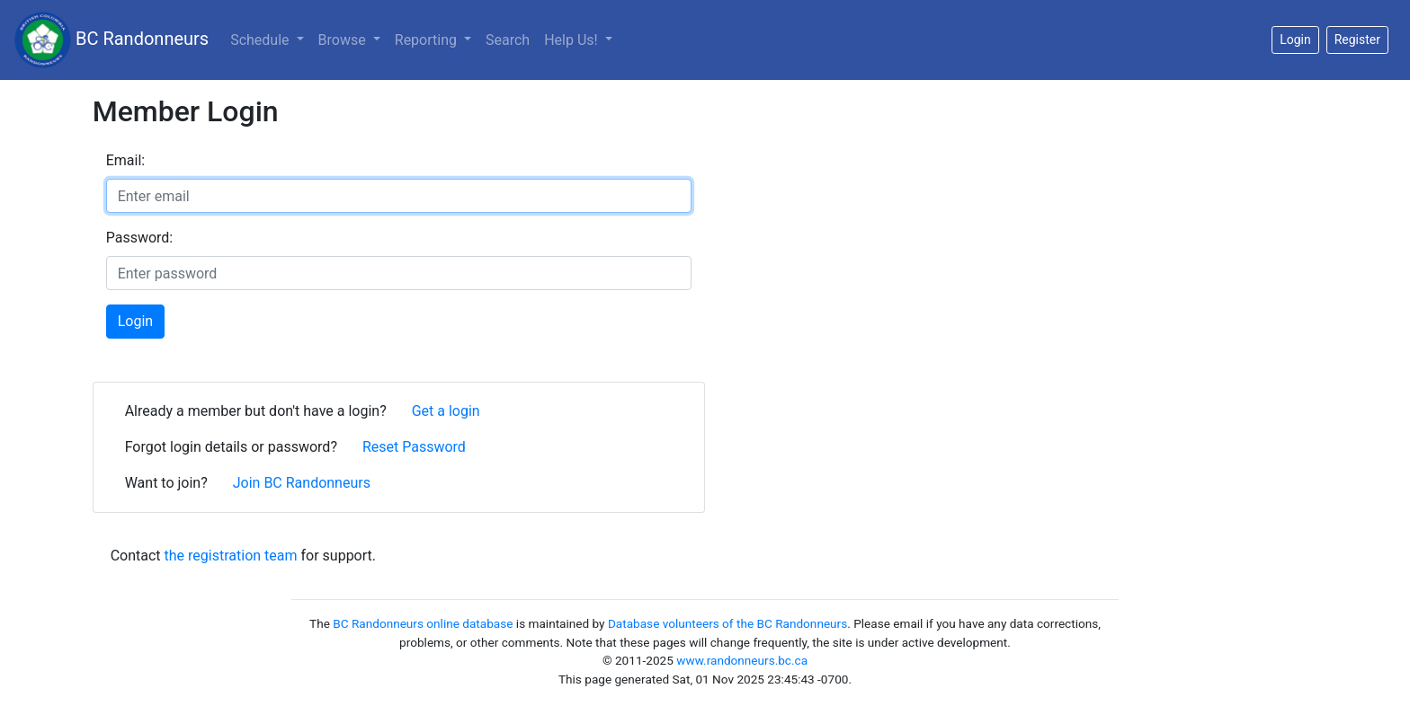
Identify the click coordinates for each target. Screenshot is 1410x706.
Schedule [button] (261, 40)
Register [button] (1357, 39)
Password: (140, 237)
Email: (125, 160)
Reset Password (414, 446)
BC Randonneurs (111, 40)
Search (508, 40)
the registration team (231, 555)
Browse (344, 40)
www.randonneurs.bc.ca (742, 660)
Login (135, 321)
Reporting (427, 40)
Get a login (446, 410)
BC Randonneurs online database (423, 623)
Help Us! (572, 40)
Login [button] (1295, 39)
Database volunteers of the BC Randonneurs (727, 623)
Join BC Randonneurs (301, 482)
